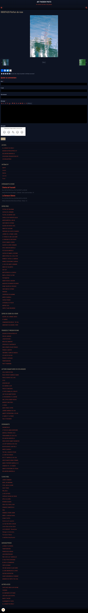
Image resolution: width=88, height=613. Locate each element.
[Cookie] (3, 610)
